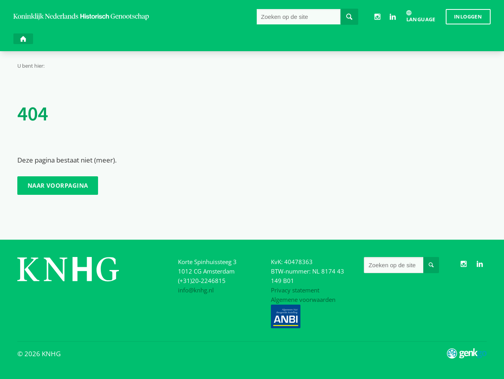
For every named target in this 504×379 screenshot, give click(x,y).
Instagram (377, 16)
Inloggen (468, 16)
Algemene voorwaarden (303, 299)
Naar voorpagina (58, 185)
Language (420, 19)
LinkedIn (392, 16)
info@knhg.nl (196, 290)
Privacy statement (295, 290)
